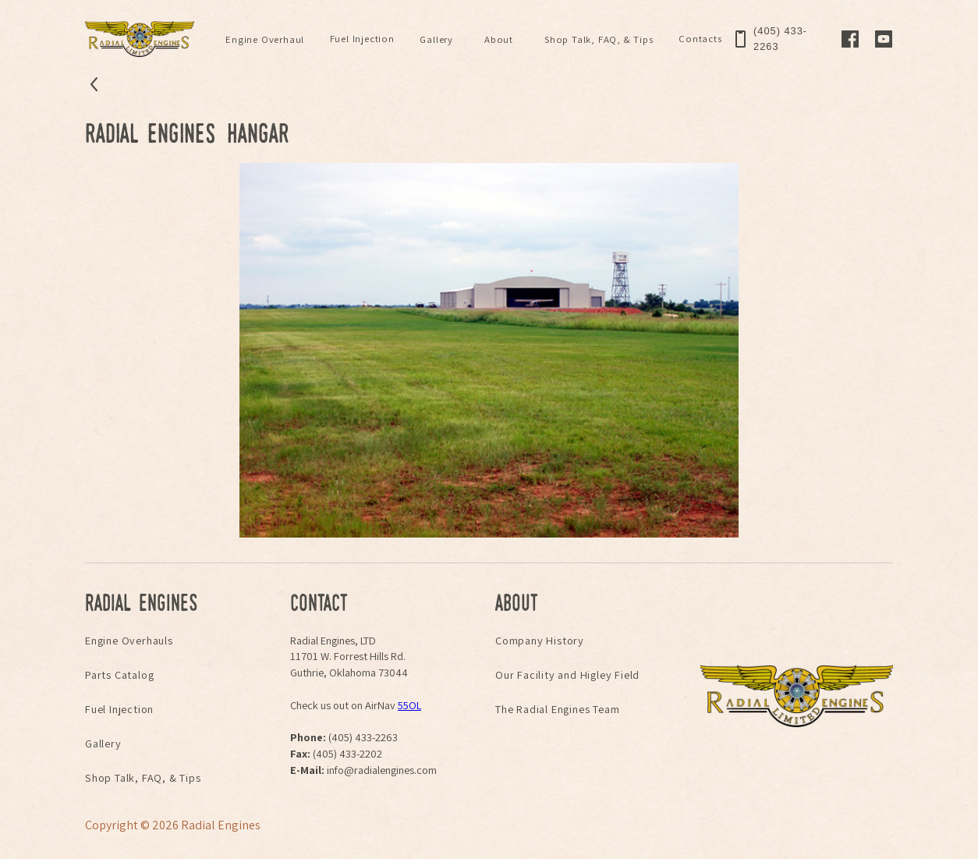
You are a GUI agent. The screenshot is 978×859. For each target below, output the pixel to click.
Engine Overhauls (129, 640)
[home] (139, 39)
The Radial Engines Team (557, 708)
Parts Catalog (119, 674)
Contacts (700, 38)
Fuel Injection (362, 38)
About (498, 39)
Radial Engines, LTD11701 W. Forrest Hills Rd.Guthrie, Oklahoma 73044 (349, 656)
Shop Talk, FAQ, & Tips (599, 39)
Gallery (436, 39)
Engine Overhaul (264, 39)
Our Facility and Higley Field (567, 674)
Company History (539, 640)
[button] (265, 39)
